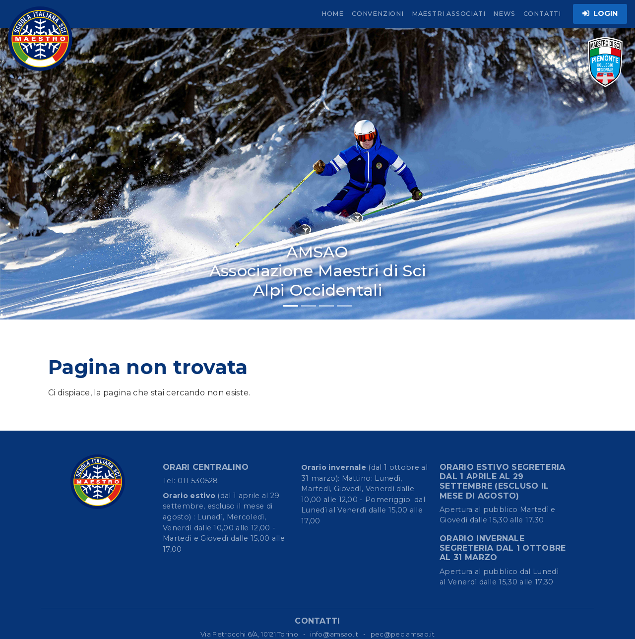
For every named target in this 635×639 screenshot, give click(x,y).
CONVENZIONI (378, 13)
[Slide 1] (290, 306)
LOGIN (600, 13)
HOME (332, 13)
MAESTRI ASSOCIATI (449, 13)
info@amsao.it (334, 634)
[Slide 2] (308, 306)
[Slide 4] (344, 306)
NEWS (504, 13)
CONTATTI (542, 13)
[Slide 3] (326, 306)
